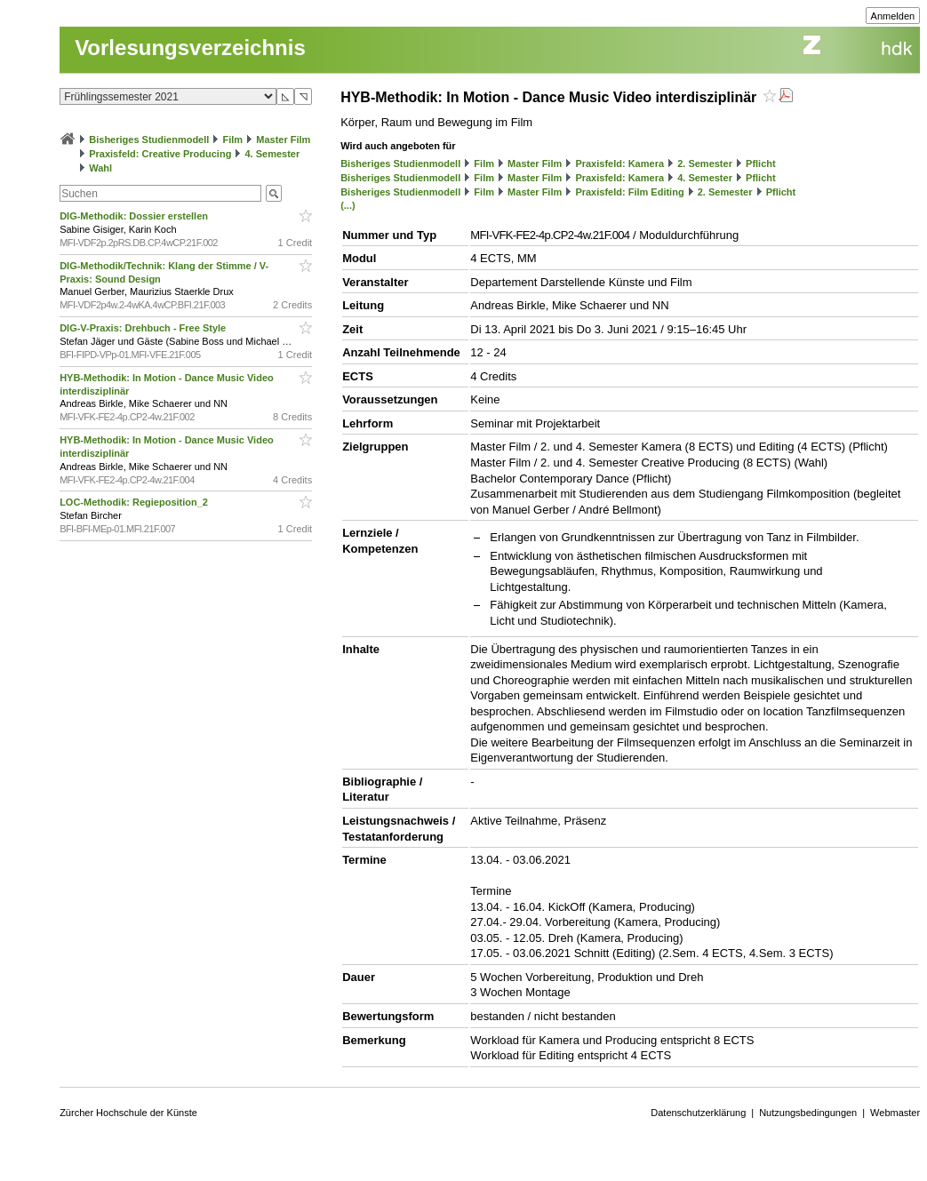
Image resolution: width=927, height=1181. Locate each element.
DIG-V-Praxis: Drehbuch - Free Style (144, 328)
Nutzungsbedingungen (808, 1112)
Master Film (283, 139)
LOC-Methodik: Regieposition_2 (135, 502)
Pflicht (761, 163)
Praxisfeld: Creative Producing (160, 153)
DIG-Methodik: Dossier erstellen (135, 216)
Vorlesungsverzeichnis (190, 48)
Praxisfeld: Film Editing (629, 192)
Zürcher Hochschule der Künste (128, 1112)
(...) (348, 205)
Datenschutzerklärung (698, 1112)
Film (232, 139)
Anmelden (893, 16)
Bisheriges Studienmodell (149, 139)
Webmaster (895, 1112)
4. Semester (272, 153)
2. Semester (704, 163)
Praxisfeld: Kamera (619, 163)
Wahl (100, 168)
